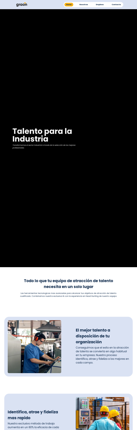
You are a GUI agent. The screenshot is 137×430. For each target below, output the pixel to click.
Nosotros (83, 4)
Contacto (116, 4)
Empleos (100, 4)
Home (68, 4)
